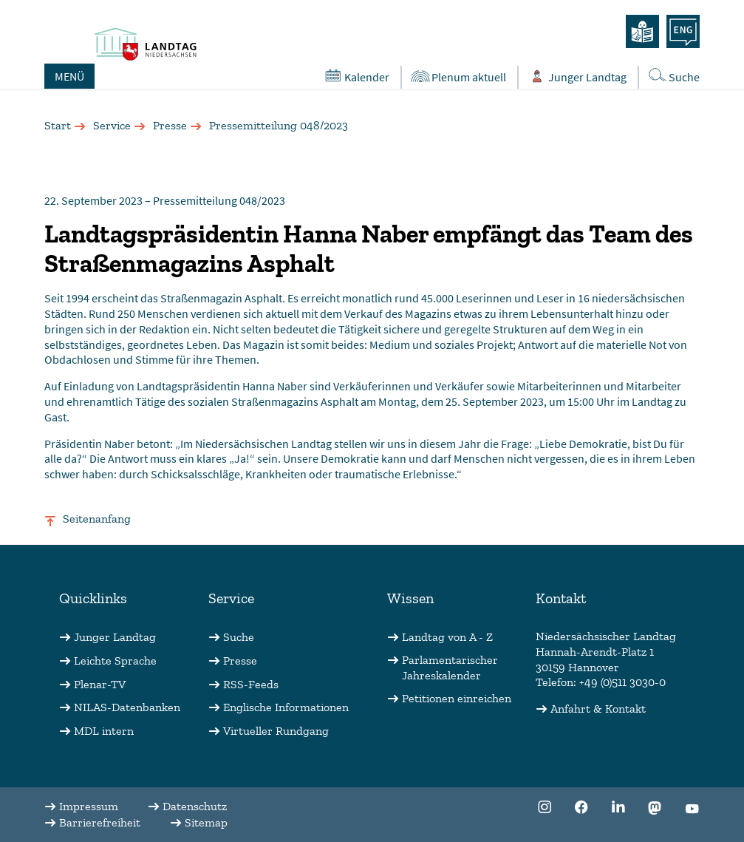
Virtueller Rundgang (276, 731)
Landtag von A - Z (447, 637)
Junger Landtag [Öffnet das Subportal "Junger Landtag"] (576, 76)
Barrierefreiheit (99, 822)
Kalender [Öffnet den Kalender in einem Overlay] (355, 76)
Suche (238, 637)
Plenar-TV (100, 684)
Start (57, 125)
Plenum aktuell (457, 76)
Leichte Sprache (115, 660)
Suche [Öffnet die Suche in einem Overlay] (673, 76)
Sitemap (206, 822)
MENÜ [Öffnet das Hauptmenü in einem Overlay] (69, 76)
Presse (170, 125)
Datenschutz (195, 806)
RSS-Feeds (251, 684)
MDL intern (104, 731)
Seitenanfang (97, 519)
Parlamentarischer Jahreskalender (450, 667)
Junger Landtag (115, 637)
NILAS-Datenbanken (127, 707)
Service (112, 125)
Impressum (88, 806)
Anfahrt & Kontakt (598, 709)
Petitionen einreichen (456, 698)
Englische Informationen (286, 707)
